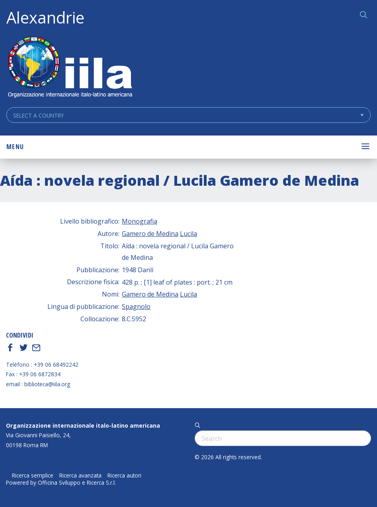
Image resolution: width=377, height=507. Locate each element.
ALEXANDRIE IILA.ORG (69, 68)
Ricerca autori (124, 475)
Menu (15, 146)
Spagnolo (136, 306)
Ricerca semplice (32, 475)
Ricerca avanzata (80, 475)
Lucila (188, 233)
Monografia (139, 221)
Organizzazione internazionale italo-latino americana (83, 425)
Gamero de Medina (150, 233)
